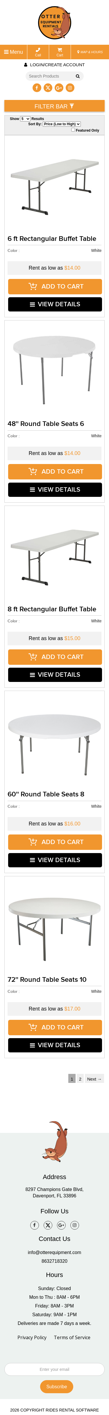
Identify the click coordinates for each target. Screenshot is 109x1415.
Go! (76, 77)
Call (38, 52)
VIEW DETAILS (55, 301)
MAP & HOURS (90, 52)
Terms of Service (72, 1315)
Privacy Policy (32, 1315)
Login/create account (54, 64)
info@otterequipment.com (54, 1230)
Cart (59, 52)
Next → (94, 1057)
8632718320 (54, 1239)
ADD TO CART (56, 285)
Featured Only (85, 130)
